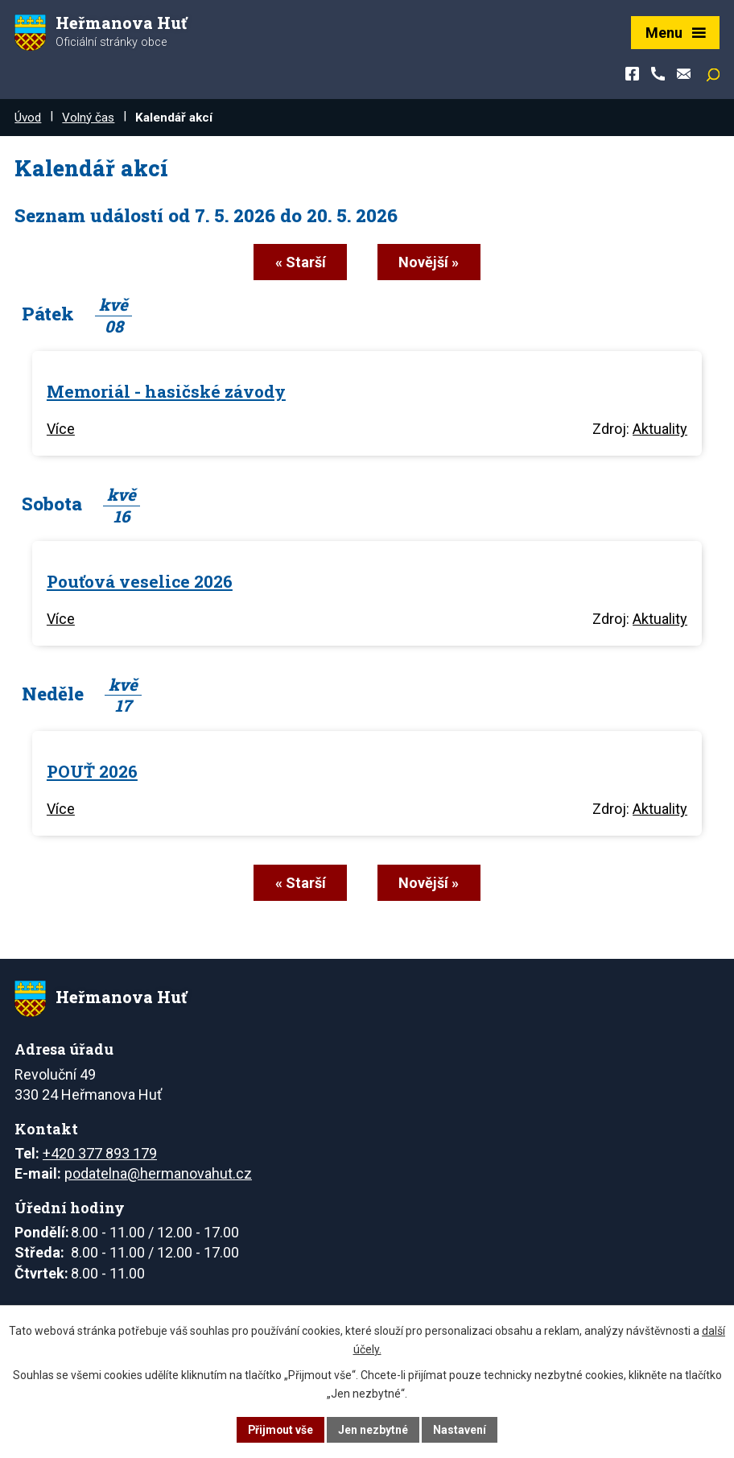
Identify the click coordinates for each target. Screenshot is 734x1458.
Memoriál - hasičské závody (166, 390)
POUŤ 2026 (92, 770)
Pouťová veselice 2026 (140, 580)
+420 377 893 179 (100, 1152)
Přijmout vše (280, 1429)
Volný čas (88, 117)
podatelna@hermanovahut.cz (158, 1172)
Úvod (27, 117)
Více (61, 428)
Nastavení (460, 1429)
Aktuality (660, 428)
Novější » (430, 262)
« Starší (299, 262)
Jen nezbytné (374, 1429)
